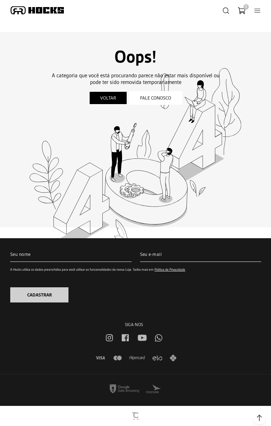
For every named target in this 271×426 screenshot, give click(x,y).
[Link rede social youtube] (142, 337)
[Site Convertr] (136, 416)
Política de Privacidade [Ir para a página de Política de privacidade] (170, 269)
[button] (259, 418)
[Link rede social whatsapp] (158, 338)
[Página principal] (37, 10)
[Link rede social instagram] (109, 338)
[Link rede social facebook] (125, 338)
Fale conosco (155, 98)
